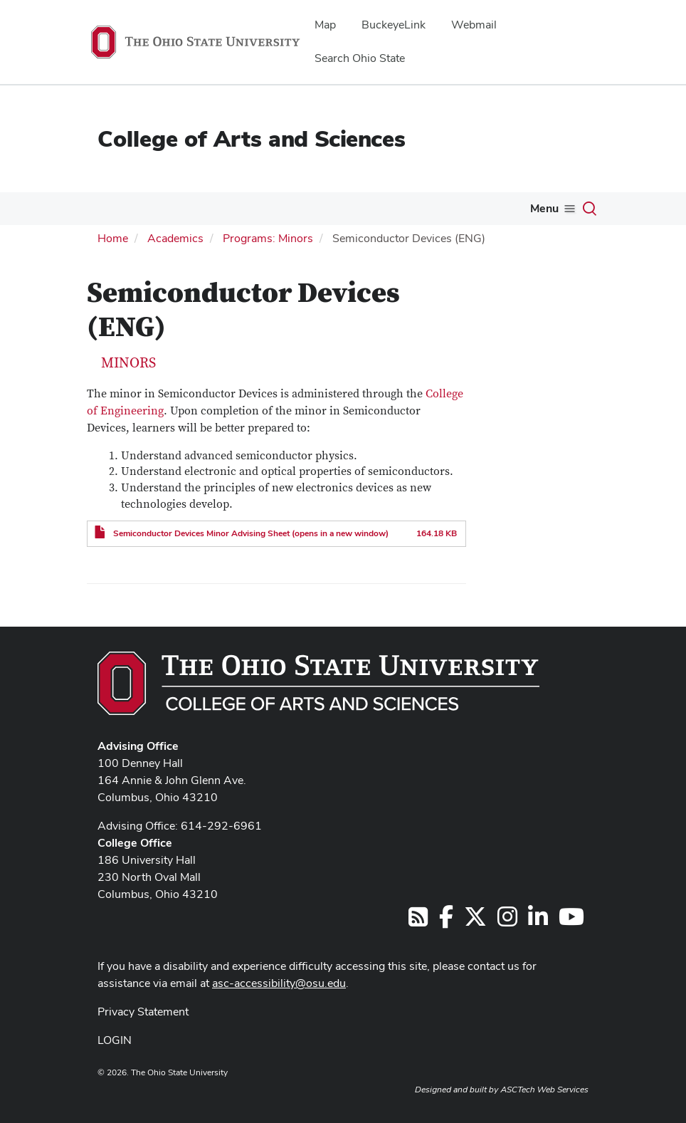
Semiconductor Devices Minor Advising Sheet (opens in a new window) (251, 533)
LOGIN (114, 1040)
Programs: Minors (268, 238)
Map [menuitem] (325, 24)
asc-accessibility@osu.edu (279, 983)
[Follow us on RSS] (418, 921)
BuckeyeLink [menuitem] (394, 24)
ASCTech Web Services (544, 1089)
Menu (544, 208)
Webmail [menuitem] (474, 24)
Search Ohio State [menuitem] (360, 58)
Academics (175, 238)
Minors (128, 363)
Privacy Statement (143, 1011)
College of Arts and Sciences (251, 138)
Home (112, 238)
